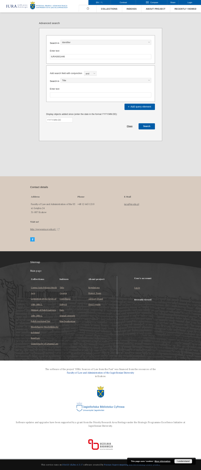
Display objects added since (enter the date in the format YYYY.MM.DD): (81, 114)
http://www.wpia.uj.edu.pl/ (45, 229)
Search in (54, 43)
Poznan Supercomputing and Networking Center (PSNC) (132, 464)
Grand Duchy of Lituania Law (44, 343)
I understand (183, 461)
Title (62, 287)
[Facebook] (32, 239)
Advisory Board (95, 298)
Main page (36, 270)
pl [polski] (102, 2)
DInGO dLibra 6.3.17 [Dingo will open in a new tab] (72, 464)
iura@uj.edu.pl (131, 204)
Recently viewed (185, 9)
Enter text (54, 51)
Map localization (67, 321)
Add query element (139, 106)
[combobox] (105, 42)
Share (173, 2)
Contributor (65, 298)
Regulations (94, 287)
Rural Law (35, 338)
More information (162, 461)
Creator (63, 293)
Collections (109, 9)
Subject (63, 304)
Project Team (94, 293)
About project (155, 9)
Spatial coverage (67, 315)
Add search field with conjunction (66, 73)
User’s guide (94, 304)
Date (62, 310)
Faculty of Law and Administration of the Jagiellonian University (100, 372)
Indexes (132, 9)
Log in (137, 288)
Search (146, 126)
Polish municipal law (40, 321)
